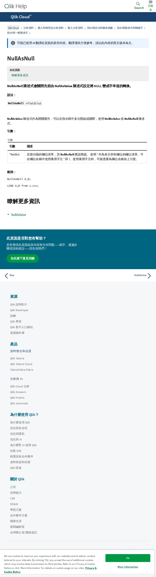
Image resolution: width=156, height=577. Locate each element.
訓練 (13, 316)
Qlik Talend (17, 358)
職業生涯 (16, 521)
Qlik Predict (17, 397)
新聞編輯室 (17, 527)
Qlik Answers (18, 392)
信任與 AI (16, 439)
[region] (77, 563)
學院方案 (16, 510)
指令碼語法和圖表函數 (100, 28)
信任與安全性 (18, 428)
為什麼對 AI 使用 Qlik (23, 445)
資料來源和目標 (20, 462)
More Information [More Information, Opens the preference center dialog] (128, 566)
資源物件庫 (17, 333)
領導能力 (16, 493)
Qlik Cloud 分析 (19, 386)
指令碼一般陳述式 (17, 32)
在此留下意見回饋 (23, 258)
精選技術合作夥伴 (21, 456)
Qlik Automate (19, 403)
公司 (13, 487)
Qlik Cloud (21, 16)
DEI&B (14, 504)
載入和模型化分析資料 (51, 28)
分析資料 (28, 28)
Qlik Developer (19, 310)
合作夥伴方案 (18, 515)
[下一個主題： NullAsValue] (116, 275)
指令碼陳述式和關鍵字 (130, 28)
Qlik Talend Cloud (21, 364)
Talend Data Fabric (21, 369)
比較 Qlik (15, 451)
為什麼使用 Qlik (20, 422)
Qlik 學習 (15, 321)
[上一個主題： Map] (40, 275)
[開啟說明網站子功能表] (6, 17)
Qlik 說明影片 (18, 304)
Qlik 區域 (15, 468)
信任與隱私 (17, 434)
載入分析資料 (75, 28)
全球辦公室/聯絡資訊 (23, 532)
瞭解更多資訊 (20, 75)
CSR (12, 498)
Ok (127, 558)
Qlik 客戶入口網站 (21, 327)
